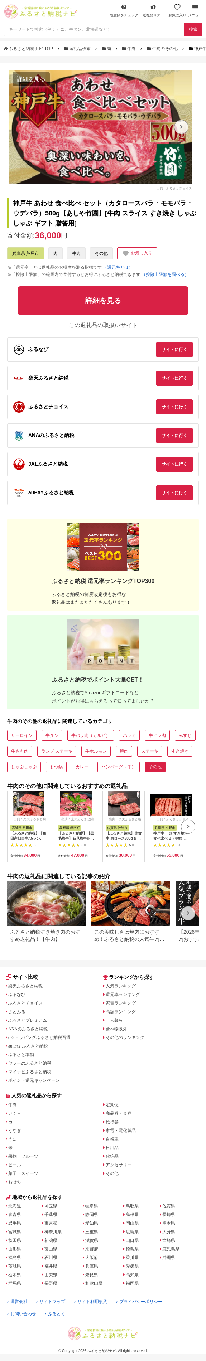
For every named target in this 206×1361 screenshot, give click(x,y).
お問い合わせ (21, 1313)
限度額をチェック (124, 10)
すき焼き (179, 751)
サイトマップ (50, 1301)
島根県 (132, 1214)
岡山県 (132, 1223)
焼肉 (124, 751)
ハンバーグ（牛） (118, 766)
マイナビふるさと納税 (29, 1072)
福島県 (14, 1257)
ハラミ (129, 735)
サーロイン (22, 735)
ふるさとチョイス (25, 1003)
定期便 (112, 1105)
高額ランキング (121, 1012)
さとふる (16, 1012)
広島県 (132, 1232)
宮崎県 (168, 1240)
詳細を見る (31, 79)
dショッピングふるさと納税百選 (39, 1037)
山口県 (132, 1240)
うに (12, 1139)
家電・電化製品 (121, 1130)
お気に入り (177, 10)
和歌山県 (93, 1283)
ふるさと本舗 (21, 1055)
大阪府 (91, 1257)
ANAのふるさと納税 (28, 1029)
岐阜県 (91, 1206)
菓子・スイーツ (23, 1173)
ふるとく (55, 1313)
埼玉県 (50, 1206)
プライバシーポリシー (139, 1301)
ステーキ (149, 751)
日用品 (112, 1148)
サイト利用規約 (90, 1301)
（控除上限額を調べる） (165, 274)
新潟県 (50, 1240)
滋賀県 (91, 1240)
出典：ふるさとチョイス (174, 188)
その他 (101, 253)
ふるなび (16, 994)
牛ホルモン (96, 751)
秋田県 (14, 1240)
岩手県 (14, 1223)
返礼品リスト (153, 10)
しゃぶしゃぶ (24, 766)
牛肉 (129, 48)
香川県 (132, 1257)
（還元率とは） (118, 267)
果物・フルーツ (23, 1156)
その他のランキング (125, 1037)
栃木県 (14, 1275)
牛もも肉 (19, 751)
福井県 (50, 1266)
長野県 (50, 1283)
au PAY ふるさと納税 (28, 1046)
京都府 (91, 1249)
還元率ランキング (123, 994)
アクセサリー (118, 1165)
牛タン (51, 735)
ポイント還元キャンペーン (34, 1080)
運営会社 (17, 1301)
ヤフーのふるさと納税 (29, 1063)
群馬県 (14, 1283)
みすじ (185, 735)
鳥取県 (132, 1206)
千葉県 (50, 1214)
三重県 (91, 1232)
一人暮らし (116, 1020)
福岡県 (132, 1283)
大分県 (168, 1232)
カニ (12, 1122)
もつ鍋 (56, 766)
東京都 (50, 1223)
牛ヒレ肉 (157, 735)
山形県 (14, 1249)
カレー (82, 766)
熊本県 (168, 1223)
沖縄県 (168, 1257)
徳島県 (132, 1249)
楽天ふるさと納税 (25, 986)
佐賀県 (168, 1206)
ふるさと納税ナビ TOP (29, 48)
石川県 (50, 1257)
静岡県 (91, 1214)
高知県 (132, 1275)
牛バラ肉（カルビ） (90, 735)
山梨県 (50, 1275)
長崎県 (168, 1214)
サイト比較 (22, 977)
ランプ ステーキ (56, 751)
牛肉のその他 (163, 48)
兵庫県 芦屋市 (25, 253)
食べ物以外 (116, 1029)
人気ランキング (121, 986)
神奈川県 (53, 1232)
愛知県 (91, 1223)
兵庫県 (91, 1266)
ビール (14, 1165)
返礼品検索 (78, 48)
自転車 (112, 1139)
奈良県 (91, 1275)
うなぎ (14, 1130)
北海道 (14, 1206)
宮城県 (14, 1232)
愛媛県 (132, 1266)
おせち (14, 1182)
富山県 (50, 1249)
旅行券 (112, 1122)
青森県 (14, 1214)
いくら (14, 1113)
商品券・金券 (118, 1113)
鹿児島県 (170, 1249)
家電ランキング (121, 1003)
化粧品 (112, 1156)
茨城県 (14, 1266)
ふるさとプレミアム (27, 1020)
